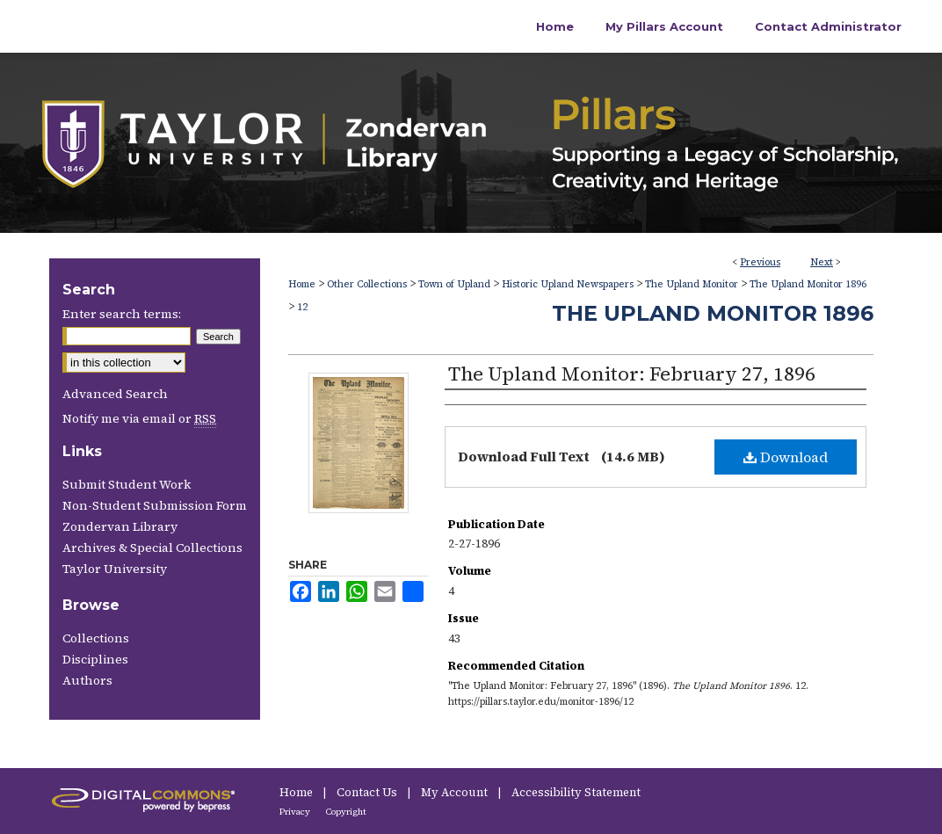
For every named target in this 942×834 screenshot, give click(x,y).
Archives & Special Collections (152, 547)
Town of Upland (454, 284)
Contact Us (368, 792)
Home (301, 284)
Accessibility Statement (576, 792)
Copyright (346, 811)
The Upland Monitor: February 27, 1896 (631, 373)
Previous (760, 262)
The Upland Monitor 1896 (808, 284)
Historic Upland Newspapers (568, 284)
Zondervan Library (120, 526)
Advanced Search (115, 393)
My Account (455, 792)
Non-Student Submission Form (154, 505)
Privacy (295, 811)
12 (302, 307)
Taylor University (114, 568)
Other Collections (367, 284)
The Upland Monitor (691, 284)
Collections (95, 638)
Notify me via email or (139, 418)
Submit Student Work (126, 484)
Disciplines (95, 659)
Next (821, 262)
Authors (87, 680)
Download (785, 457)
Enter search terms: (121, 314)
